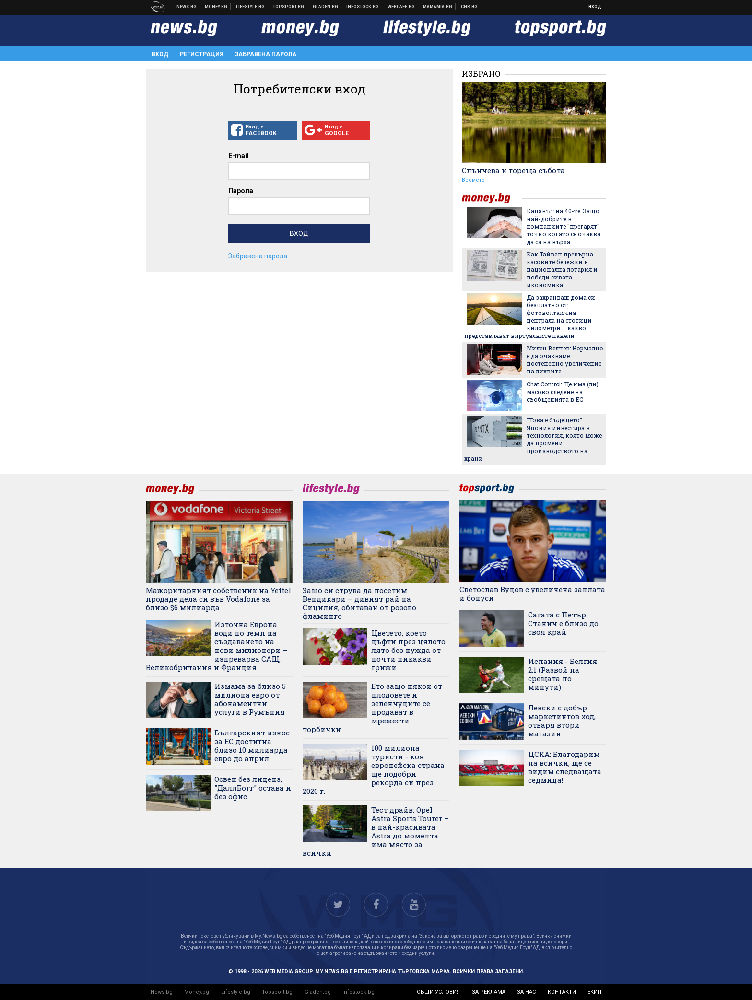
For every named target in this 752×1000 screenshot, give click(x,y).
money (492, 198)
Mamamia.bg (438, 6)
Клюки (250, 6)
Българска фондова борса (362, 6)
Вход (594, 6)
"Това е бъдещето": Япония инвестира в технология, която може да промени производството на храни (533, 439)
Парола (240, 191)
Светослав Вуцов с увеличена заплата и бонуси (532, 593)
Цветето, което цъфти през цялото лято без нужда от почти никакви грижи (408, 650)
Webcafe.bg (401, 6)
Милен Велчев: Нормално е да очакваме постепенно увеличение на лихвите (565, 359)
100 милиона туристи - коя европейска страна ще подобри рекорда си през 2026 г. (374, 769)
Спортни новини (288, 6)
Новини (187, 6)
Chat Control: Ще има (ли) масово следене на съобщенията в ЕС (563, 391)
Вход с (262, 130)
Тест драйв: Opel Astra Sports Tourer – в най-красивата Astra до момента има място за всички (376, 831)
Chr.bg (469, 6)
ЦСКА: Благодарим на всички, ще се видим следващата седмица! (564, 767)
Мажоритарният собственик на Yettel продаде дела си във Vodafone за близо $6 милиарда (218, 598)
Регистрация (201, 54)
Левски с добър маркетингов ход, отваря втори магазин (562, 720)
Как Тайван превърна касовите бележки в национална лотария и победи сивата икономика (562, 269)
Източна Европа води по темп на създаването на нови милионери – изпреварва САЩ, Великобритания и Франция (216, 646)
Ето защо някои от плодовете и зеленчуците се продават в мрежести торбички (372, 707)
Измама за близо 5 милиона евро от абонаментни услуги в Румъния (250, 699)
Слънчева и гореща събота (513, 170)
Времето (473, 180)
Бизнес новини (216, 6)
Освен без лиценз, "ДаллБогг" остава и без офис (252, 788)
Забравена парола (265, 54)
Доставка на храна (325, 6)
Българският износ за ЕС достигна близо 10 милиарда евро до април (252, 745)
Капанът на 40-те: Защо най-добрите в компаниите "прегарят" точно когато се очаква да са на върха (563, 226)
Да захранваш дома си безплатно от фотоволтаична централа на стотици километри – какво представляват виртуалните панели (529, 316)
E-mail (238, 156)
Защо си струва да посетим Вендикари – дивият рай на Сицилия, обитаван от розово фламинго (359, 603)
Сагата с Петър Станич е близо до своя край (563, 623)
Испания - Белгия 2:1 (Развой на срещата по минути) (562, 674)
